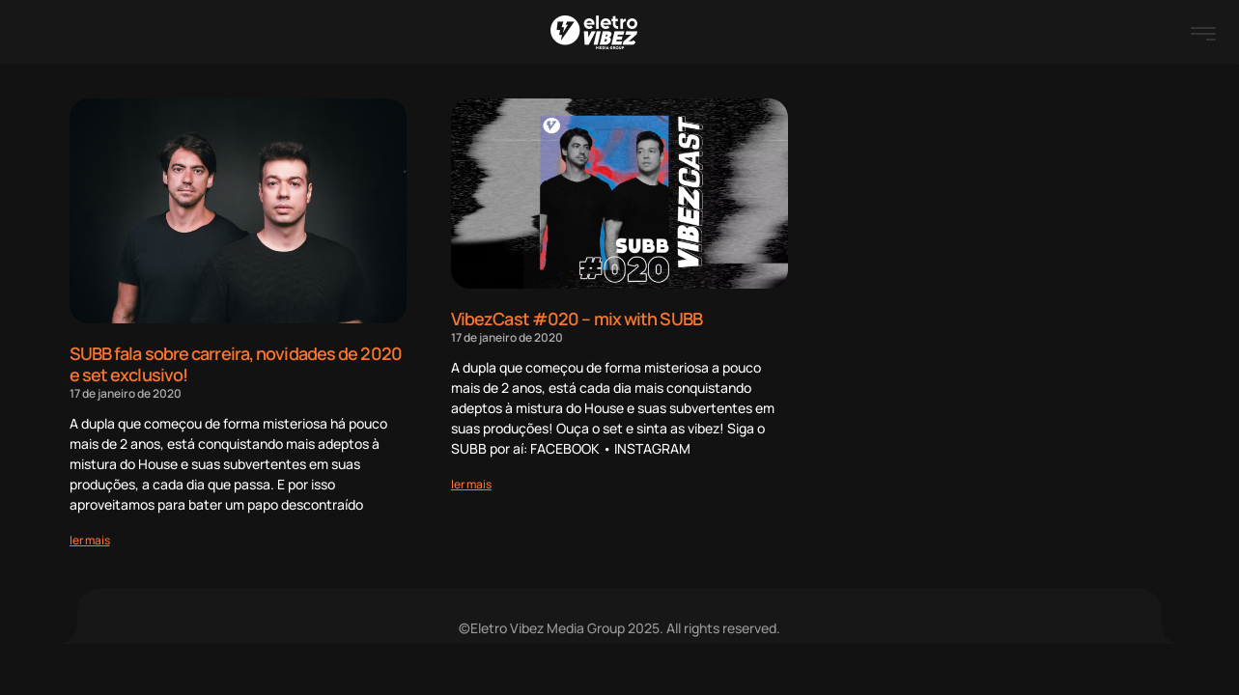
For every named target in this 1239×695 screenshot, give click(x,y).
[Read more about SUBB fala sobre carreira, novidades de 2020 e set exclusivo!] (90, 540)
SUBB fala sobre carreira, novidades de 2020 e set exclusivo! (236, 364)
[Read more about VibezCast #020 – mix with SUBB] (471, 484)
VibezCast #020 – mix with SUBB (576, 318)
